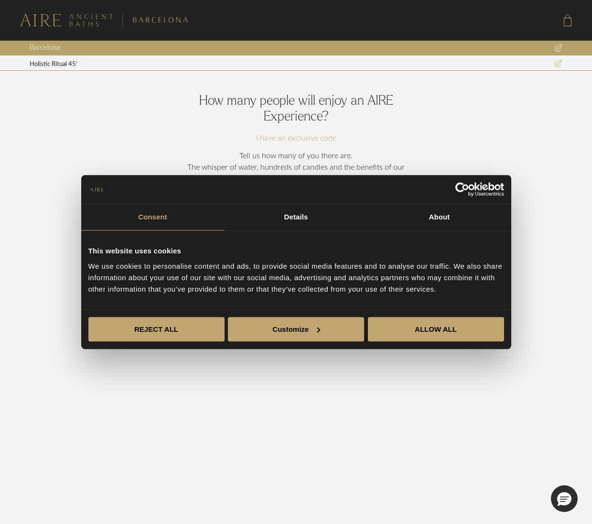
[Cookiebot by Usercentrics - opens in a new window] (462, 189)
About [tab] (439, 217)
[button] (564, 498)
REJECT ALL (156, 329)
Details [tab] (296, 217)
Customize (296, 329)
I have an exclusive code (296, 137)
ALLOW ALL (436, 329)
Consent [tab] (152, 217)
